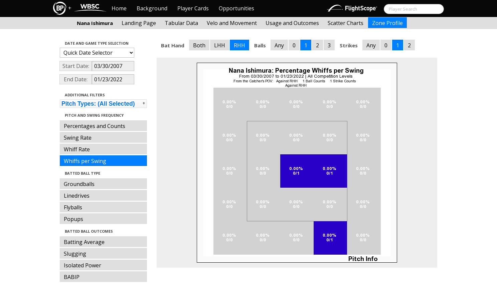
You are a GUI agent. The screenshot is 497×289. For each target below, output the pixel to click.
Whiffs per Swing (85, 161)
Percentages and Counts (94, 126)
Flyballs (73, 207)
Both (199, 45)
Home (119, 8)
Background (152, 8)
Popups (73, 219)
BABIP (71, 277)
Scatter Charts (345, 23)
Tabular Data (181, 23)
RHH (239, 45)
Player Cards (193, 8)
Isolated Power (82, 265)
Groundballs (79, 184)
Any (279, 45)
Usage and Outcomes (292, 23)
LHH (219, 45)
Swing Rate (78, 137)
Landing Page (139, 23)
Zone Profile (387, 23)
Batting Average (84, 242)
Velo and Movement (232, 23)
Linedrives (77, 195)
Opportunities (236, 8)
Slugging (75, 253)
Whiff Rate (77, 149)
